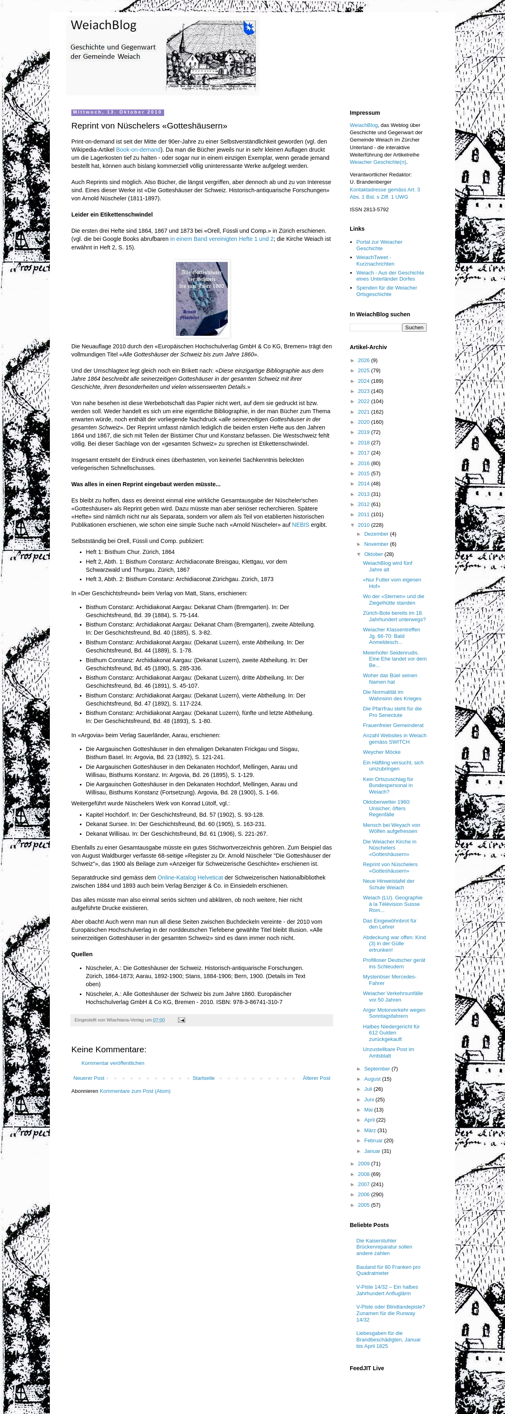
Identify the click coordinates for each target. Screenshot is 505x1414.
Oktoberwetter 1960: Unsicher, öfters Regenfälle (387, 808)
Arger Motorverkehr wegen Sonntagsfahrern (394, 1013)
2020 (364, 422)
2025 (364, 370)
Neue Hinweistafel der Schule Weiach (388, 884)
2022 (364, 401)
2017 (364, 453)
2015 (364, 473)
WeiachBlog (364, 125)
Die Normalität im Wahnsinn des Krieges (392, 695)
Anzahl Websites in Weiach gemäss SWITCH (394, 738)
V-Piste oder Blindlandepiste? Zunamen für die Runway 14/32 (390, 1313)
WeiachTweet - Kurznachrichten (375, 260)
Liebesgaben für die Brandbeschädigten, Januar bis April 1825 (388, 1339)
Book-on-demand (138, 149)
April (370, 1120)
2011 (364, 514)
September (378, 1069)
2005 (364, 1205)
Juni (369, 1099)
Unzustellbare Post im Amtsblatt (388, 1052)
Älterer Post (316, 1078)
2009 (364, 1164)
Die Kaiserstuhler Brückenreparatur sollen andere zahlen (384, 1247)
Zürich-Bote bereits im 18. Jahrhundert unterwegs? (394, 616)
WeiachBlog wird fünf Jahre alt (387, 566)
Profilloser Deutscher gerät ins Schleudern (394, 963)
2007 (364, 1184)
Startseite (204, 1078)
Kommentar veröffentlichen (112, 1063)
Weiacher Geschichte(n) (378, 162)
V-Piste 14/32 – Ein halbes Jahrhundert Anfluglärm (387, 1290)
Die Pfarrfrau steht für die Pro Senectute (392, 712)
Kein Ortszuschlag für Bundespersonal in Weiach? (388, 785)
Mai (369, 1110)
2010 (364, 525)
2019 (364, 432)
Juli (369, 1089)
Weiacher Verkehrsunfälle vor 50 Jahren (393, 996)
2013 (364, 494)
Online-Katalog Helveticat (190, 877)
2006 (364, 1194)
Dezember (377, 534)
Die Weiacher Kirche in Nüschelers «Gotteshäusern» (389, 848)
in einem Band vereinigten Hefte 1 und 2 (222, 239)
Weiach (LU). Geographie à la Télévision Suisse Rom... (392, 904)
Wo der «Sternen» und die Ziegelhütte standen (393, 599)
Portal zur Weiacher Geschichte (379, 245)
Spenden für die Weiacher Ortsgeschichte (386, 291)
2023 (364, 391)
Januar (373, 1151)
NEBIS (300, 524)
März (371, 1130)
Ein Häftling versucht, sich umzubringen (393, 766)
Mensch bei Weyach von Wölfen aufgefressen (391, 828)
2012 (364, 504)
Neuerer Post (89, 1078)
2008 (364, 1174)
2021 (364, 412)
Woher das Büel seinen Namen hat (390, 678)
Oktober (374, 554)
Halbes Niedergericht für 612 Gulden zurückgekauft (391, 1032)
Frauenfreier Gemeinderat (393, 725)
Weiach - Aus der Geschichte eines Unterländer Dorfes (390, 276)
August (373, 1079)
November (377, 544)
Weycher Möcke (381, 752)
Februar (374, 1140)
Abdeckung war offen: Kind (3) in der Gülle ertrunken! (394, 943)
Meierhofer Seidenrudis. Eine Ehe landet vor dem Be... (394, 659)
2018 (364, 443)
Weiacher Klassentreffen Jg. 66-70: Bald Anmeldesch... (391, 636)
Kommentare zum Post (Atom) (135, 1091)
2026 (364, 360)
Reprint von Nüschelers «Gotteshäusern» (390, 867)
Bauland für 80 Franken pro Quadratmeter (388, 1270)
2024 (364, 381)
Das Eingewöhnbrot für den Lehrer (389, 924)
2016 (364, 463)
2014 (364, 484)
